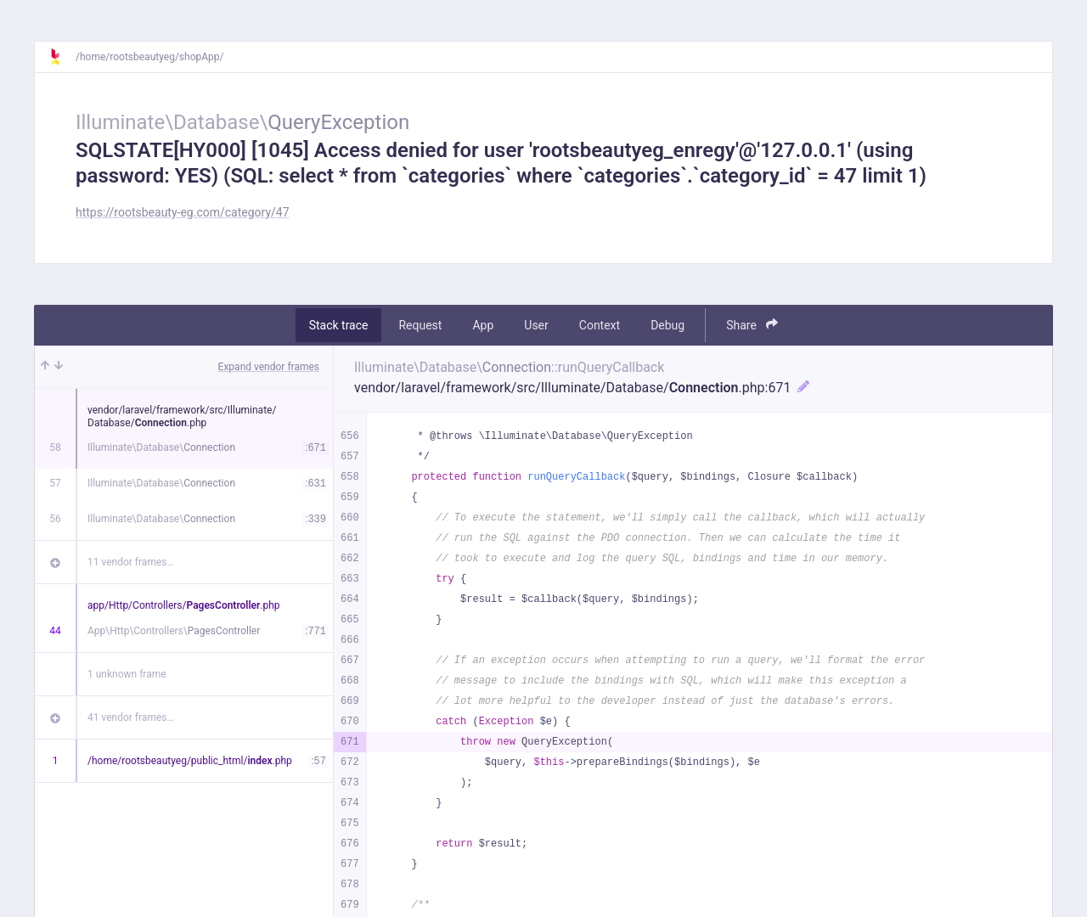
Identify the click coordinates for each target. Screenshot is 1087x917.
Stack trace (339, 325)
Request (420, 325)
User (536, 325)
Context (599, 325)
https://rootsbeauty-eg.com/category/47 (183, 212)
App (482, 325)
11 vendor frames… (130, 562)
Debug (667, 325)
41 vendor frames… (130, 717)
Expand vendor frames (268, 367)
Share (752, 325)
